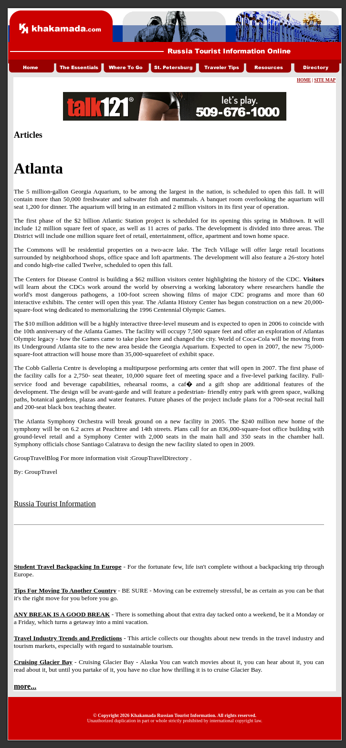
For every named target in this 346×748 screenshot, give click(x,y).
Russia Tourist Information (55, 504)
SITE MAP (325, 80)
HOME (304, 80)
